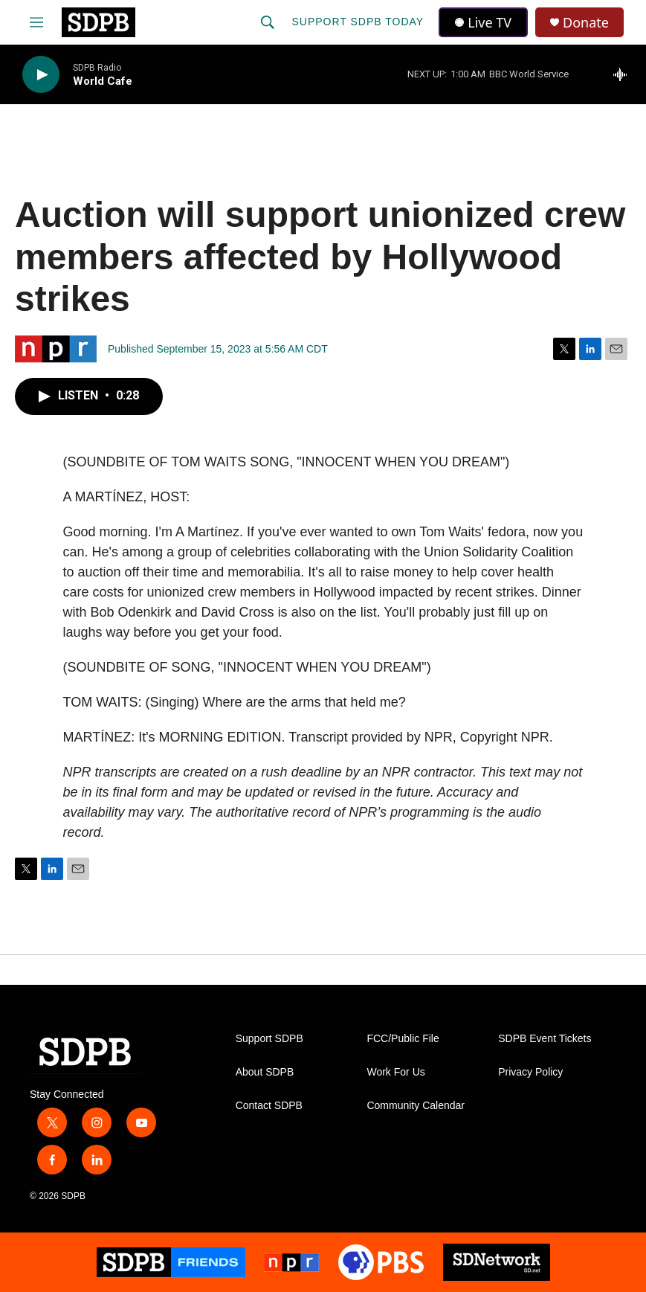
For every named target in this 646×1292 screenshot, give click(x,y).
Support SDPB (269, 1038)
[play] (41, 74)
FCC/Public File (402, 1038)
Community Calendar (415, 1105)
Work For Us (395, 1072)
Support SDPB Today (357, 22)
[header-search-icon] (267, 22)
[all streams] (624, 74)
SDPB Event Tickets (544, 1038)
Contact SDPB (269, 1105)
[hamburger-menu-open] (36, 22)
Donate (586, 22)
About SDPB (265, 1072)
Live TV (483, 22)
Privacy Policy (530, 1072)
